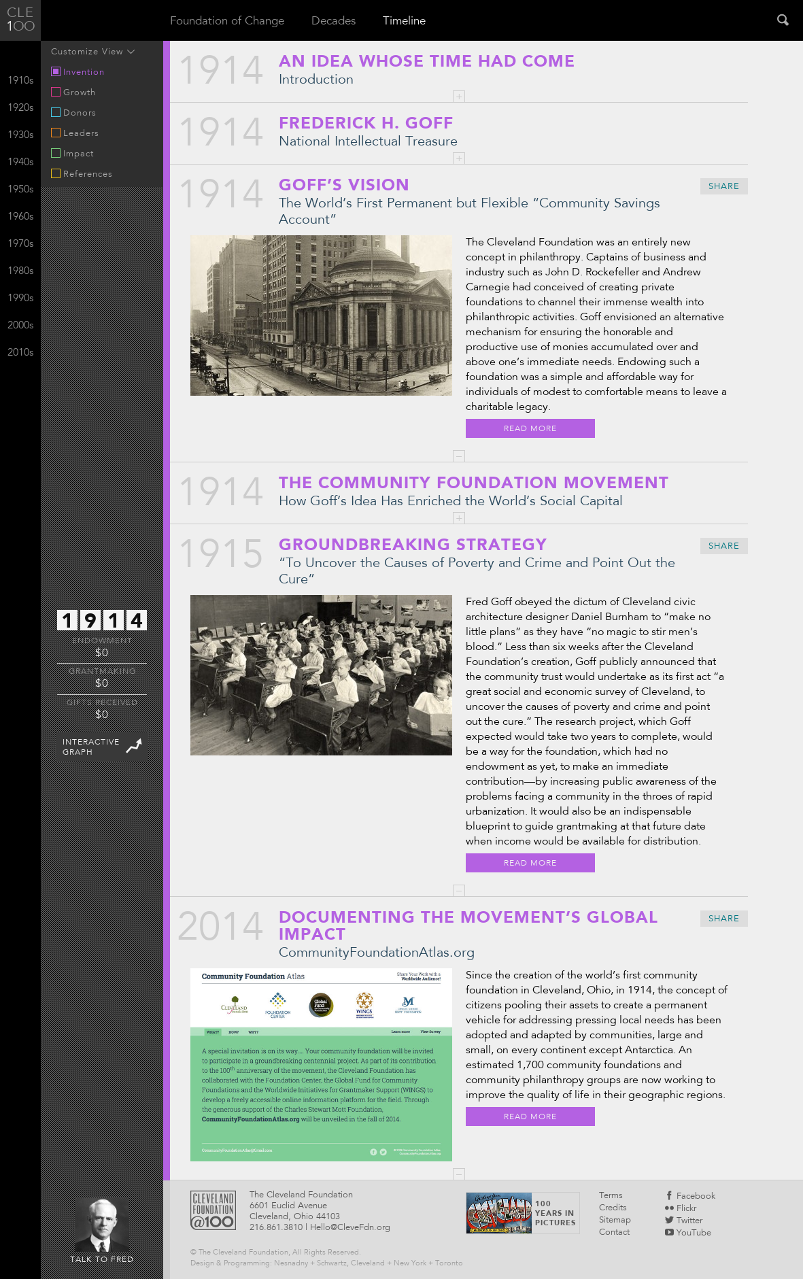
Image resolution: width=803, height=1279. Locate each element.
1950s (20, 190)
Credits (613, 1208)
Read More (530, 429)
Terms (611, 1196)
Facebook (690, 1197)
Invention (78, 72)
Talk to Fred (102, 1230)
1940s (20, 163)
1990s (20, 299)
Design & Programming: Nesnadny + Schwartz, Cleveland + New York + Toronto (326, 1263)
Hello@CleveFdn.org (350, 1228)
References (82, 174)
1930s (20, 136)
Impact (72, 153)
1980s (20, 272)
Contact (614, 1233)
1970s (20, 244)
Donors (74, 112)
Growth (73, 92)
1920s (20, 108)
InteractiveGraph (104, 745)
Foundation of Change (227, 22)
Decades (333, 22)
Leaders (75, 133)
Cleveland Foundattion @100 (213, 1210)
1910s (20, 81)
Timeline (404, 22)
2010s (20, 353)
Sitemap (615, 1220)
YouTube (688, 1233)
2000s (20, 326)
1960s (20, 217)
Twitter (683, 1221)
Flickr (680, 1209)
